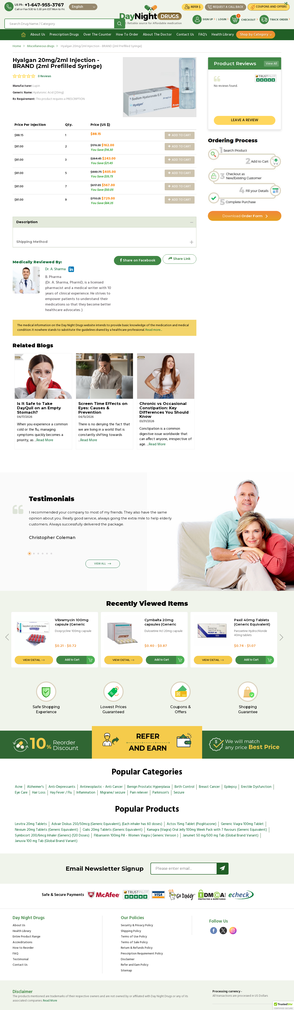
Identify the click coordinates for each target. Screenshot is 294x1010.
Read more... (153, 312)
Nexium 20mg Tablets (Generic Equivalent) (46, 812)
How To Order (127, 33)
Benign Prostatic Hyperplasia (148, 769)
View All (271, 62)
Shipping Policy (131, 914)
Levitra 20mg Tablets (31, 806)
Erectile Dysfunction (256, 769)
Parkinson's (161, 775)
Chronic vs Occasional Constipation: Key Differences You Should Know (164, 392)
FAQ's (202, 33)
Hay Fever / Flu (61, 775)
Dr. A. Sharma (55, 268)
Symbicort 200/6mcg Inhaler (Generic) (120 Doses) (52, 818)
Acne (19, 769)
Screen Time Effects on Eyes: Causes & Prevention (102, 390)
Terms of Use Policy (134, 919)
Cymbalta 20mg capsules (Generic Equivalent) (160, 606)
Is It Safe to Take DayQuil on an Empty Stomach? (39, 390)
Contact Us (185, 33)
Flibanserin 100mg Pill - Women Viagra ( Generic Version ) (136, 818)
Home (17, 44)
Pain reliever (139, 775)
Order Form (242, 214)
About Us (37, 33)
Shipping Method (33, 240)
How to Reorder (23, 931)
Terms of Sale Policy (134, 925)
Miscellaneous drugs (40, 44)
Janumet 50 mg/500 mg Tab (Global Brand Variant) (220, 818)
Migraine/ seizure (112, 775)
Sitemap (126, 953)
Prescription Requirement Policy (142, 936)
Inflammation (85, 775)
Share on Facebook (135, 258)
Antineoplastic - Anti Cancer (101, 769)
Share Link (179, 258)
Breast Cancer (209, 769)
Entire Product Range (26, 919)
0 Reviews (44, 74)
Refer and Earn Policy (134, 947)
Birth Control (184, 769)
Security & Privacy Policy (137, 908)
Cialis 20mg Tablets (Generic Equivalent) (112, 812)
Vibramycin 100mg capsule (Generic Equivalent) (71, 606)
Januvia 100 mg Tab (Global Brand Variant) (46, 823)
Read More (45, 423)
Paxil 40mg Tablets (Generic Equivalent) (252, 604)
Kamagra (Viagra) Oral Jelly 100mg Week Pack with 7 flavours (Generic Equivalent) (207, 812)
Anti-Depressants (61, 769)
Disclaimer (127, 942)
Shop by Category (254, 33)
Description (27, 220)
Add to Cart (179, 133)
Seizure (179, 775)
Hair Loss (38, 775)
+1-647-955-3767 (44, 5)
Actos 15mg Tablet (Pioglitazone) (191, 806)
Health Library (223, 33)
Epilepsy (230, 769)
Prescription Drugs (64, 33)
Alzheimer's (35, 769)
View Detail (31, 642)
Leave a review (244, 119)
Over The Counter (97, 33)
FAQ (15, 936)
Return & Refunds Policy (137, 931)
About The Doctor (157, 33)
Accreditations (22, 925)
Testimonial (20, 942)
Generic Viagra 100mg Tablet (242, 806)
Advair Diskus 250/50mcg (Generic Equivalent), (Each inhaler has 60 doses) (106, 806)
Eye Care (21, 775)
